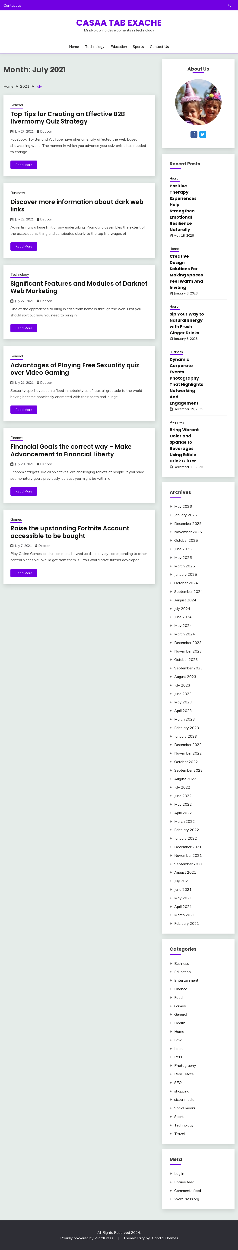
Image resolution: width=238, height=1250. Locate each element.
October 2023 (186, 659)
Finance (16, 438)
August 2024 (185, 600)
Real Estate (184, 1074)
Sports (138, 46)
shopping (177, 422)
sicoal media (184, 1099)
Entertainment (186, 980)
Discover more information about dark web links (76, 206)
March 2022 (184, 821)
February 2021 (186, 923)
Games (16, 519)
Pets (178, 1057)
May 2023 (183, 702)
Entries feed (184, 1182)
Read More (24, 165)
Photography (185, 1065)
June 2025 (183, 549)
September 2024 (188, 591)
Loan (178, 1048)
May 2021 (183, 898)
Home (74, 46)
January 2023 (185, 736)
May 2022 (183, 804)
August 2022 (185, 779)
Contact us (12, 5)
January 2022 (185, 838)
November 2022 (188, 753)
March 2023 (184, 719)
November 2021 (188, 855)
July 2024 (182, 608)
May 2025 (183, 557)
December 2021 (188, 847)
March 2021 (184, 915)
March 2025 (184, 566)
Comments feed (187, 1190)
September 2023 (188, 668)
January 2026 (185, 515)
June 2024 (183, 617)
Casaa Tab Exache (119, 23)
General (16, 105)
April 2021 (183, 906)
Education (119, 46)
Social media (184, 1108)
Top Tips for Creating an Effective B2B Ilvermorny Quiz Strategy (67, 118)
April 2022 (183, 813)
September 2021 (188, 864)
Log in (179, 1173)
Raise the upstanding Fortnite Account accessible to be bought (69, 532)
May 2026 (183, 506)
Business (17, 193)
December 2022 (188, 744)
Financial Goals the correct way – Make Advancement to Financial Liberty (71, 450)
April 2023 (183, 710)
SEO (178, 1082)
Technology (95, 46)
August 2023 (185, 676)
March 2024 (184, 634)
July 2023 (182, 685)
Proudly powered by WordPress (87, 1238)
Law (178, 1040)
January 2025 (185, 574)
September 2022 (188, 770)
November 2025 (188, 531)
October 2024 (186, 583)
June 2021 (183, 889)
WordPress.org (186, 1199)
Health (175, 178)
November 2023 (188, 651)
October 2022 (186, 761)
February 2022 (186, 829)
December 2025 (188, 523)
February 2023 (186, 727)
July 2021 (182, 881)
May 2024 (183, 625)
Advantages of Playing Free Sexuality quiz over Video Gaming (74, 369)
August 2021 (185, 872)
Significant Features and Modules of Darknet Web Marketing (79, 287)
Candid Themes (165, 1238)
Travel (179, 1133)
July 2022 (182, 787)
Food (178, 997)
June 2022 (183, 795)
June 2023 (183, 693)
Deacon (46, 131)
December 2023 (188, 642)
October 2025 (186, 540)
